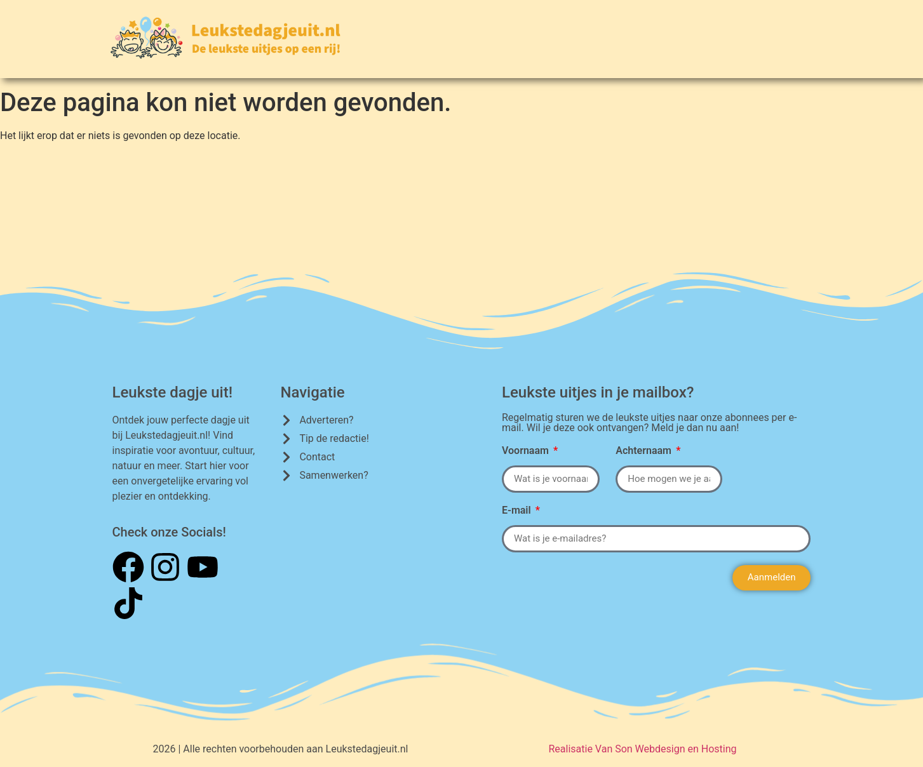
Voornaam (526, 451)
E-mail (518, 510)
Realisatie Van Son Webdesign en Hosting (642, 749)
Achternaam (645, 451)
